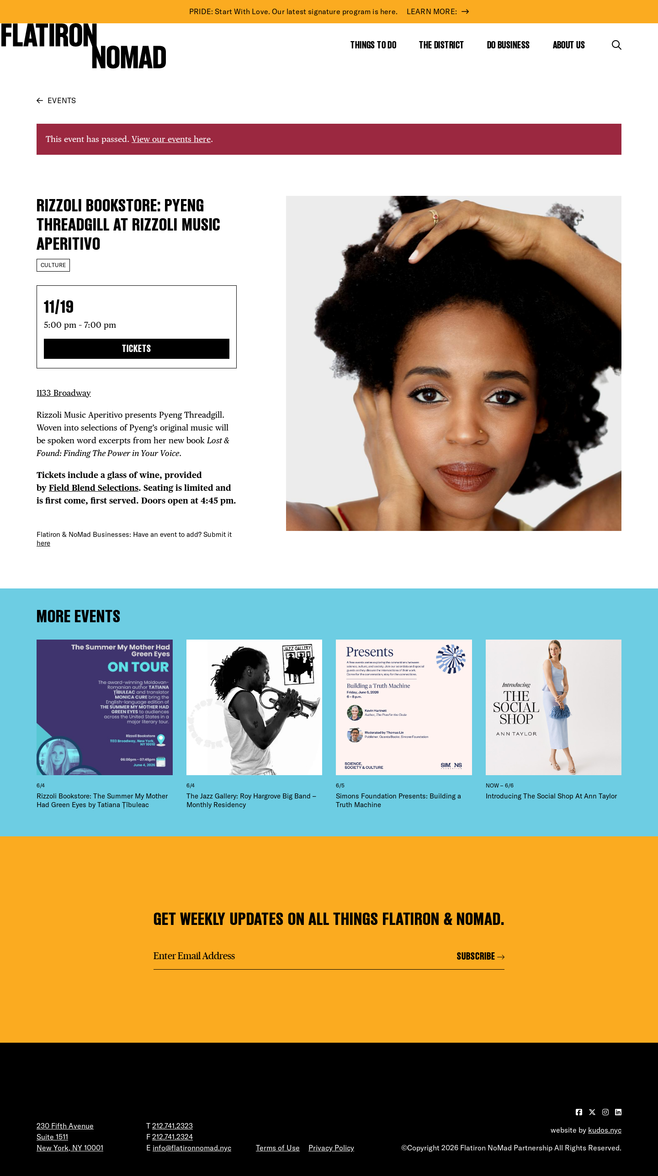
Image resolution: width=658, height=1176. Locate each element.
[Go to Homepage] (83, 45)
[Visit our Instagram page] (606, 1112)
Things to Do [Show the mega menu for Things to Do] (373, 45)
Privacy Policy (331, 1147)
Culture (53, 265)
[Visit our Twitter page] (593, 1112)
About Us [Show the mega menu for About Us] (569, 45)
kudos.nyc (604, 1129)
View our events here (171, 139)
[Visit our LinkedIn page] (618, 1112)
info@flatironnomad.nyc (192, 1147)
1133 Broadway (64, 393)
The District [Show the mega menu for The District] (441, 45)
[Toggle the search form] (616, 45)
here (43, 543)
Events (62, 100)
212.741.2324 (172, 1136)
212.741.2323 (172, 1125)
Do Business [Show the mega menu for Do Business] (508, 45)
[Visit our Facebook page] (580, 1112)
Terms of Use (278, 1147)
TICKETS (136, 348)
